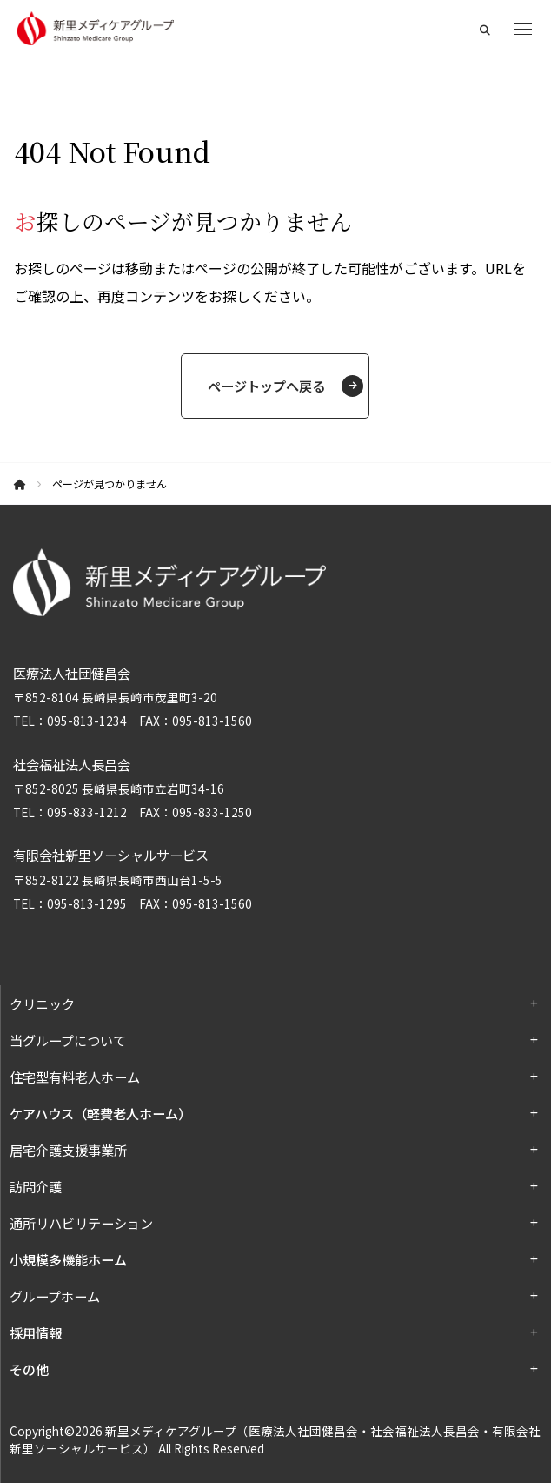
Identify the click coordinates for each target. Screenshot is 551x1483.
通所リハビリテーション (81, 1222)
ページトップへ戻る (266, 385)
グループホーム (55, 1295)
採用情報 (36, 1332)
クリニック (42, 1003)
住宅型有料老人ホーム (75, 1076)
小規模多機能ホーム (68, 1259)
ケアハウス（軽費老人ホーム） (100, 1113)
